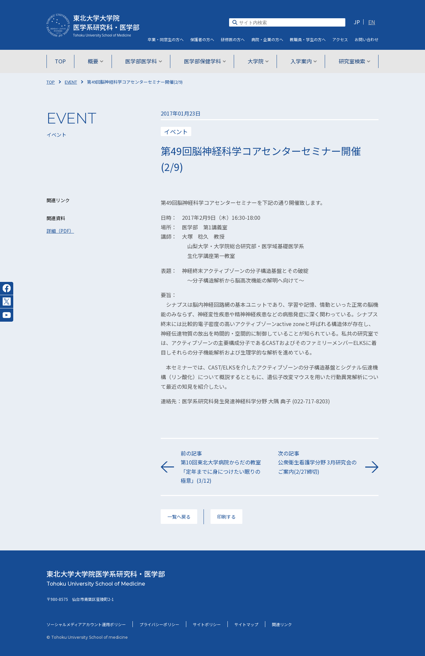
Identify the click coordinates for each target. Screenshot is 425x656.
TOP (62, 61)
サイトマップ (246, 624)
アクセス (340, 39)
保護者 (202, 39)
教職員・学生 (308, 39)
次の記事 (318, 462)
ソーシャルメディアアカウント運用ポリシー (86, 624)
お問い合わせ (367, 39)
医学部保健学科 (205, 61)
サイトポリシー (207, 624)
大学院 (257, 61)
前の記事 (221, 467)
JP (357, 22)
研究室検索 (352, 61)
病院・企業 (267, 39)
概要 (97, 61)
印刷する (226, 516)
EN (371, 22)
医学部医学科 (144, 61)
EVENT (71, 82)
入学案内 (302, 61)
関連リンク (282, 624)
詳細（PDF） (60, 230)
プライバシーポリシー (159, 624)
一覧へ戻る (179, 516)
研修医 (233, 39)
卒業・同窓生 (166, 39)
